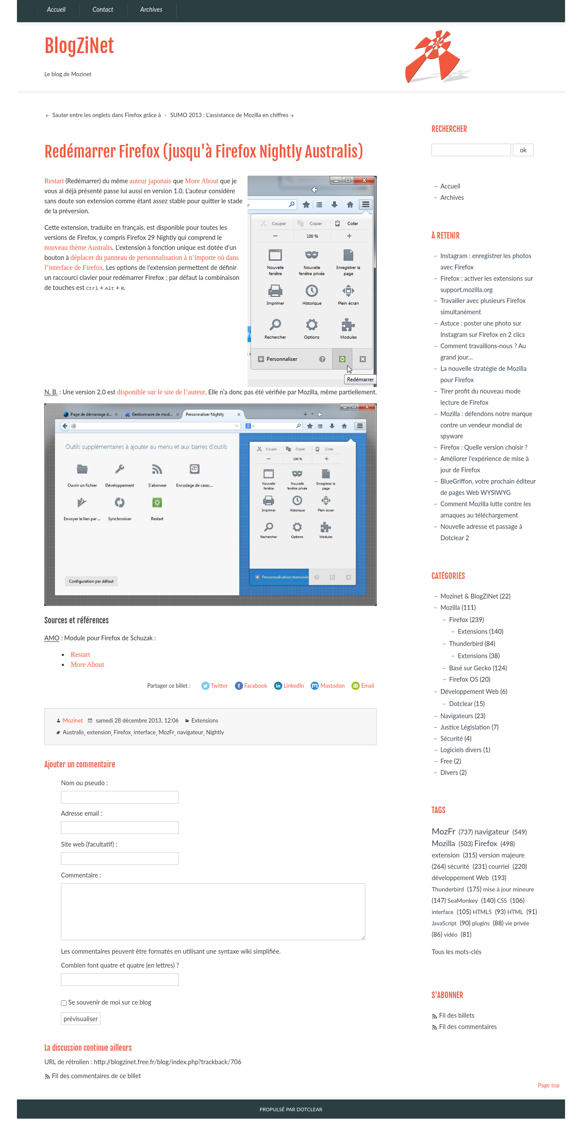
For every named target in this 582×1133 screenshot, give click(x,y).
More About (201, 181)
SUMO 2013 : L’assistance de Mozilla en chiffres (229, 114)
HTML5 (482, 911)
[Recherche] (471, 150)
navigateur (190, 732)
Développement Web (469, 691)
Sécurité (451, 738)
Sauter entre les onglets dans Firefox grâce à (106, 114)
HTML (515, 911)
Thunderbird (466, 643)
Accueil (450, 186)
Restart (54, 181)
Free (446, 761)
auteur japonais (150, 181)
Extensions (204, 720)
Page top (548, 1085)
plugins (480, 923)
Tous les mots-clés (456, 951)
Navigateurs (456, 715)
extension (99, 732)
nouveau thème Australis (78, 247)
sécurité (458, 866)
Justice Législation (465, 727)
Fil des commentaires (468, 1026)
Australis (73, 732)
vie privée (517, 923)
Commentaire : (81, 875)
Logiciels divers (461, 749)
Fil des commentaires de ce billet (96, 1075)
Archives (452, 197)
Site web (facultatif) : (89, 844)
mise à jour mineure (508, 889)
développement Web (459, 877)
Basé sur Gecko (470, 668)
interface (145, 732)
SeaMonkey (463, 900)
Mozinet (73, 720)
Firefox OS (463, 679)
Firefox (122, 732)
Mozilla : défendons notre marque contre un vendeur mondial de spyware (486, 425)
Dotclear (460, 703)
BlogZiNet (79, 46)
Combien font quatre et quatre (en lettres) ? (120, 965)
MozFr (166, 732)
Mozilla (450, 607)
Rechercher (449, 129)
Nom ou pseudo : (84, 783)
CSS (502, 900)
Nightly (215, 732)
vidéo (450, 934)
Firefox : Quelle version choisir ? (483, 447)
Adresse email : (81, 813)
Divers (449, 772)
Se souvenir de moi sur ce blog (109, 1002)
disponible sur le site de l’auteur (161, 392)
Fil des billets (456, 1015)
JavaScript (443, 923)
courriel (498, 866)
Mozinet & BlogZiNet (469, 596)
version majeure (502, 855)
